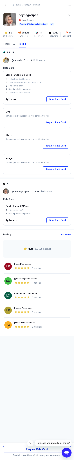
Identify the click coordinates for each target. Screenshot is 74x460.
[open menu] (68, 5)
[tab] (6, 44)
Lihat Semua (65, 234)
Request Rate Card (37, 449)
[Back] (4, 5)
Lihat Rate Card (57, 99)
